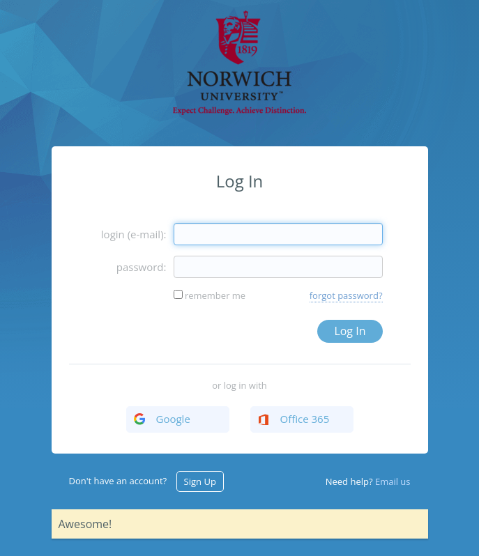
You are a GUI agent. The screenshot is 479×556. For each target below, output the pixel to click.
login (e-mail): (134, 234)
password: (141, 267)
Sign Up (200, 481)
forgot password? (346, 295)
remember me (215, 295)
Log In (349, 331)
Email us (393, 481)
